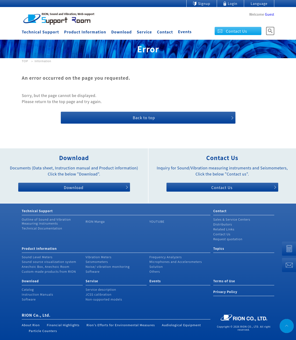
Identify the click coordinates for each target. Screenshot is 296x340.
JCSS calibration (99, 294)
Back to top (144, 117)
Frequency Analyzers (165, 257)
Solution (156, 266)
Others (154, 271)
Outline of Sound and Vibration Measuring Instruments (46, 221)
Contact (165, 32)
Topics (218, 248)
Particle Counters (43, 331)
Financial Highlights (63, 325)
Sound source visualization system (49, 261)
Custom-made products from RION (49, 271)
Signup (204, 3)
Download (121, 32)
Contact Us (236, 31)
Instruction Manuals (37, 294)
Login (232, 3)
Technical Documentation (42, 228)
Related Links (224, 229)
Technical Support (40, 32)
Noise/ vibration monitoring (108, 266)
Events (185, 31)
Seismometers (97, 261)
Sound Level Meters (37, 257)
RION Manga (95, 221)
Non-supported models (104, 299)
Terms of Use (224, 281)
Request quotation (227, 239)
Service (144, 32)
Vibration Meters (99, 257)
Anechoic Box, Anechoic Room (45, 266)
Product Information (85, 32)
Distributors (222, 224)
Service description (101, 289)
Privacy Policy (225, 292)
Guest (269, 14)
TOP (25, 61)
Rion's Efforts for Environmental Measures (121, 325)
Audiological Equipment (181, 325)
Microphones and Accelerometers (175, 261)
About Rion (31, 325)
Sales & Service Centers (231, 219)
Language (259, 3)
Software (93, 271)
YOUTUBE (157, 221)
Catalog (28, 289)
